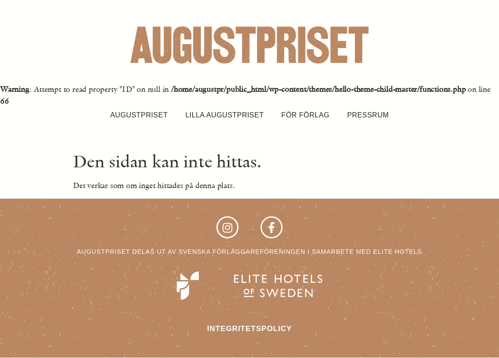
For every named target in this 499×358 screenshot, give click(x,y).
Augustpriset (139, 115)
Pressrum (368, 115)
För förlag (305, 115)
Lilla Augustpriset (224, 115)
